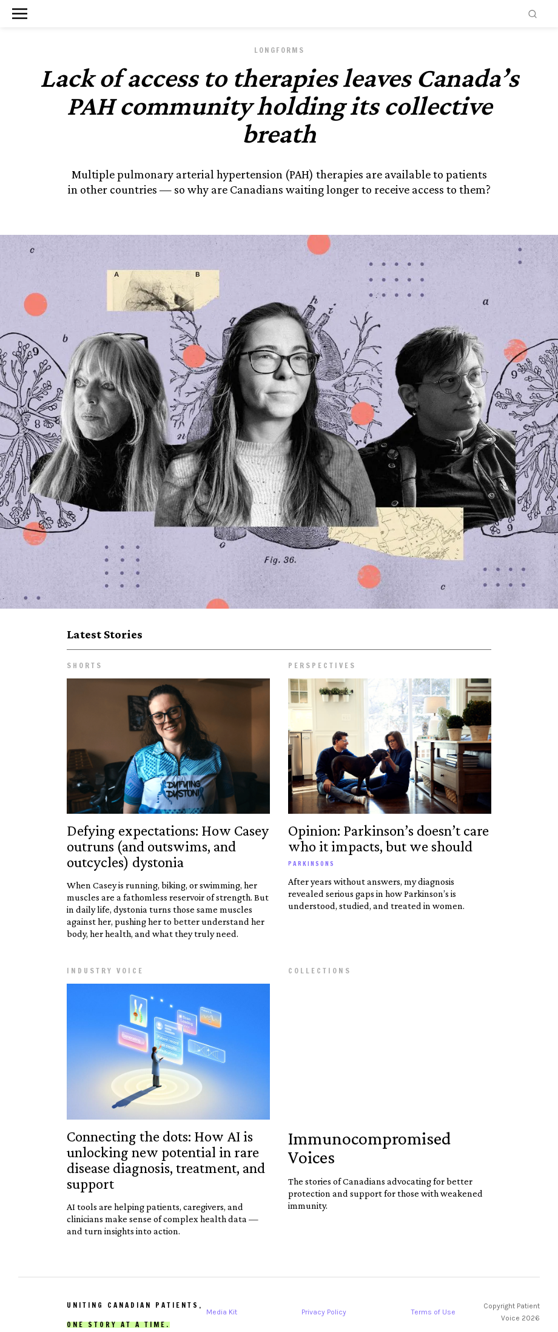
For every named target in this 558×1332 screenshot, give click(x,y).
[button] (19, 13)
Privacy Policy (323, 1312)
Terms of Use (433, 1312)
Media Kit (221, 1312)
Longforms (279, 50)
